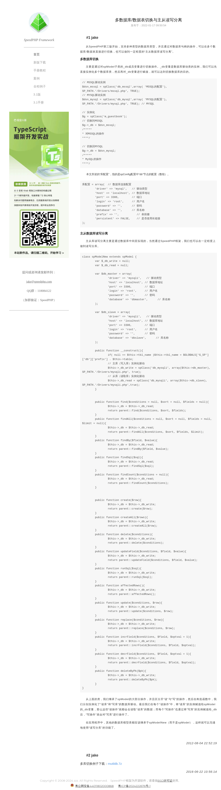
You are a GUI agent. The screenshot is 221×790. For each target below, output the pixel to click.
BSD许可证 (165, 780)
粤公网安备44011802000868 (94, 786)
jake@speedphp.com (39, 281)
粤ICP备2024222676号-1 (134, 786)
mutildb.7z (115, 763)
